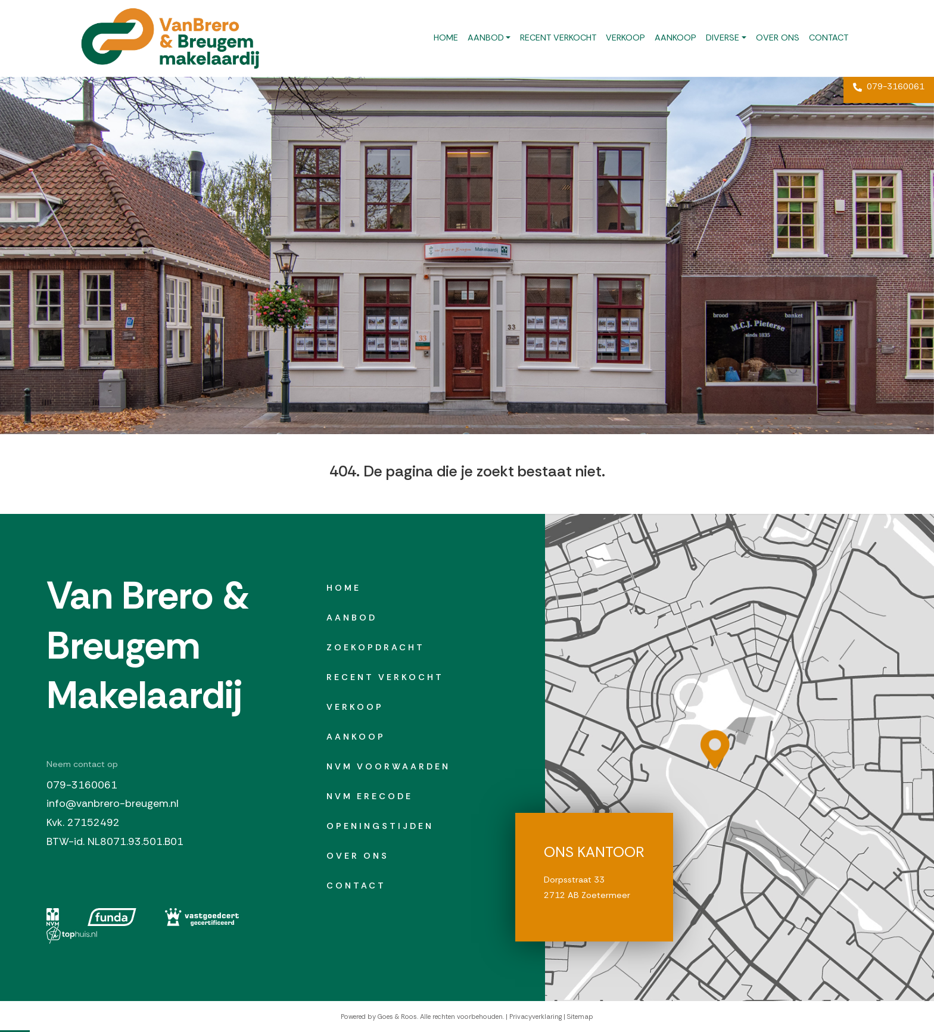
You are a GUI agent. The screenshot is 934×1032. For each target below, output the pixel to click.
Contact (828, 37)
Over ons (777, 37)
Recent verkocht (558, 37)
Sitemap (580, 1016)
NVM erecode (369, 796)
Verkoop (625, 37)
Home (446, 37)
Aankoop (675, 37)
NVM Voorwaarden (388, 766)
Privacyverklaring (535, 1016)
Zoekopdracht (375, 647)
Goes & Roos (397, 1016)
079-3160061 (888, 86)
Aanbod (486, 37)
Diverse (722, 37)
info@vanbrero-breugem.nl (112, 803)
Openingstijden (380, 826)
